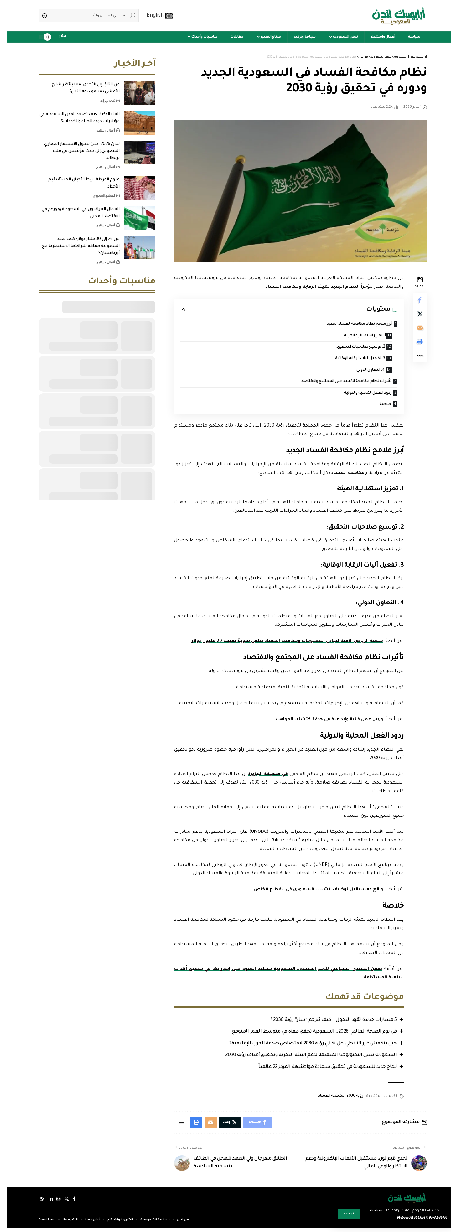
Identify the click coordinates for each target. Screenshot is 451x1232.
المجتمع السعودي (97, 191)
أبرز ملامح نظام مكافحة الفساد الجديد (349, 324)
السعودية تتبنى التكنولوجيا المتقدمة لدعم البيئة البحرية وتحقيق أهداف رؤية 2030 (302, 1058)
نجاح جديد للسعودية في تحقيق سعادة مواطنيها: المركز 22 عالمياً (319, 1070)
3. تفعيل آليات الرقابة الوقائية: (348, 359)
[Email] (412, 330)
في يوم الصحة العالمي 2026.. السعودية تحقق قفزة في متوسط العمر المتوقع (305, 1034)
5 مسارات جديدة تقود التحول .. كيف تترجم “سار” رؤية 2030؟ (325, 1022)
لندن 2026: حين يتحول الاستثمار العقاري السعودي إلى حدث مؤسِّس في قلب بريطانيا (74, 146)
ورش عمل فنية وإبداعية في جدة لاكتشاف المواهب (320, 722)
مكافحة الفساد (339, 475)
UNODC (251, 834)
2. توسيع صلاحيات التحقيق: (349, 347)
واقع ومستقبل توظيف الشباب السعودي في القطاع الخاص (309, 892)
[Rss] (35, 1203)
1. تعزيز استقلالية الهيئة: (353, 336)
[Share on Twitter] (412, 315)
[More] (412, 360)
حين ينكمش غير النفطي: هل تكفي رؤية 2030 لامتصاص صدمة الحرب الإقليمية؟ (304, 1046)
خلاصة (377, 406)
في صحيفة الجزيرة (260, 776)
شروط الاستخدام (398, 1217)
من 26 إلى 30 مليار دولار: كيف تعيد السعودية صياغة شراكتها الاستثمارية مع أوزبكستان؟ (73, 241)
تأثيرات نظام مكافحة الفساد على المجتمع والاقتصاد (335, 383)
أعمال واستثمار (98, 125)
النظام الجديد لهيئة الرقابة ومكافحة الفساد (303, 287)
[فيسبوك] (68, 1203)
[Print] (412, 345)
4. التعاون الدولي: (359, 371)
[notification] (66, 37)
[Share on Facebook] (412, 300)
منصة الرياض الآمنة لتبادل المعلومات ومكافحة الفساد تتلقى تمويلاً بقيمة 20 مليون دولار (277, 643)
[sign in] (75, 37)
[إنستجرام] (52, 1203)
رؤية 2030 (346, 1099)
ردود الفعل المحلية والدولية (358, 394)
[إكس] (60, 1203)
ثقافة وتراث (100, 96)
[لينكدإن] (44, 1203)
